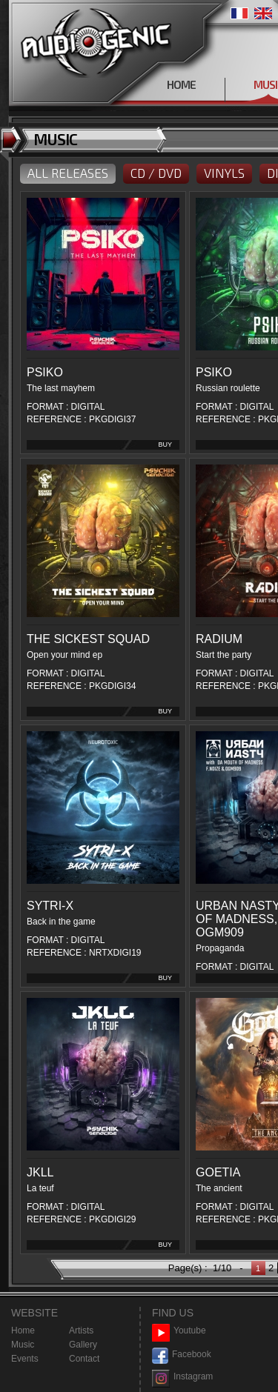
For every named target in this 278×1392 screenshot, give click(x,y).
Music (22, 1344)
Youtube (179, 1331)
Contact (84, 1358)
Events (25, 1358)
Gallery (83, 1344)
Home (23, 1330)
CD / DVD (156, 172)
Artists (81, 1330)
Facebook (181, 1355)
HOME (181, 84)
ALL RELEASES (67, 172)
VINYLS (224, 172)
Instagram (182, 1377)
